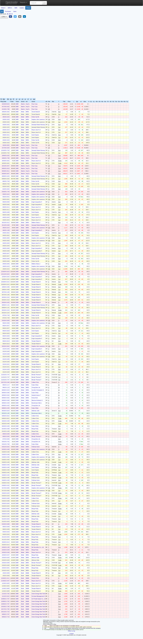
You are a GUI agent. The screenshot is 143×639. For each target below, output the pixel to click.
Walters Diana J (36, 222)
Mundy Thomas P (36, 374)
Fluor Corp (34, 104)
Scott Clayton (35, 135)
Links (4, 16)
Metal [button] (3, 8)
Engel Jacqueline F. (37, 202)
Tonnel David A (36, 111)
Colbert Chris (35, 382)
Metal (22, 111)
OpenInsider (12, 2)
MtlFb (27, 111)
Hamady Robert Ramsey (38, 124)
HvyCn (27, 104)
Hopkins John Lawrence (38, 119)
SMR (15, 8)
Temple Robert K (36, 281)
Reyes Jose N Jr (36, 129)
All (2, 11)
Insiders (22, 8)
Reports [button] (23, 2)
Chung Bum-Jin (36, 387)
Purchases (8, 11)
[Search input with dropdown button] (36, 3)
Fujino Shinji (35, 385)
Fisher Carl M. (35, 117)
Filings (28, 8)
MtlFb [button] (10, 8)
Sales (14, 11)
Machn (23, 104)
